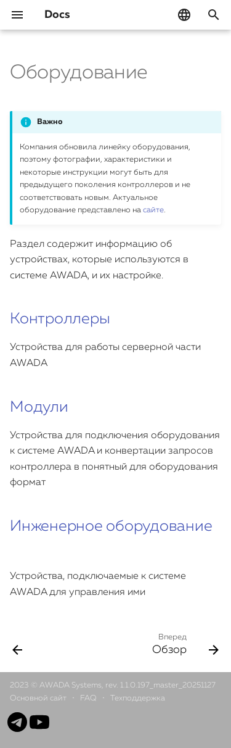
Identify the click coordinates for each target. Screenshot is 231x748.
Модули (39, 407)
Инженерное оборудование (111, 526)
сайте (153, 210)
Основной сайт (39, 698)
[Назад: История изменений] (17, 644)
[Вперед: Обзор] (184, 644)
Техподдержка (137, 698)
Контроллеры (60, 319)
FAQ (89, 698)
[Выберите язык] (184, 14)
